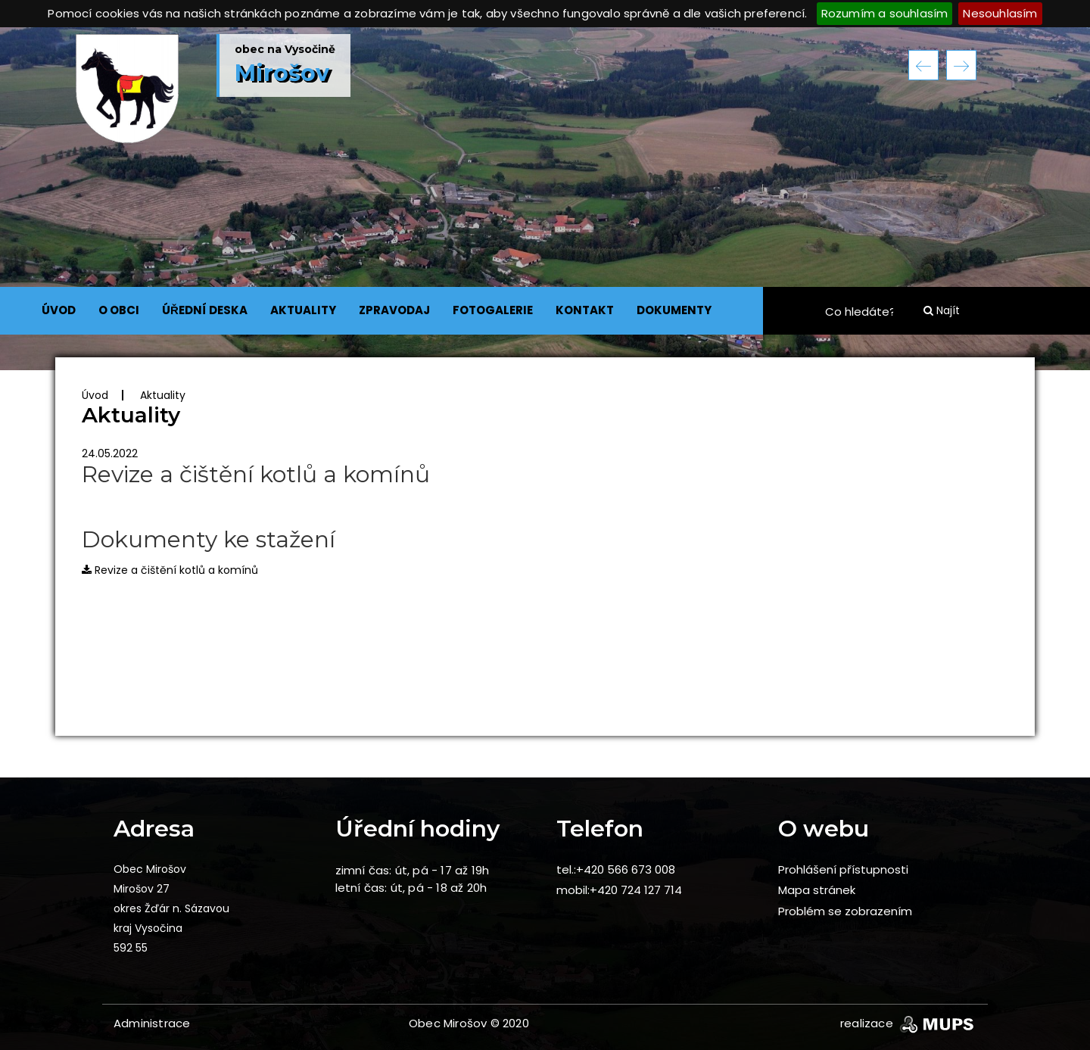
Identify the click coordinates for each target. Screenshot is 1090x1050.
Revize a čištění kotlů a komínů (170, 570)
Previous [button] (923, 65)
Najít (941, 310)
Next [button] (961, 65)
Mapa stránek (816, 890)
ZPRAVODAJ (394, 310)
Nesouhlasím (1000, 13)
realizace (908, 1023)
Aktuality (162, 395)
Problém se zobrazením (845, 911)
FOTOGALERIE (493, 310)
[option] (545, 198)
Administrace (152, 1023)
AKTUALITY (303, 310)
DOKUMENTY (674, 310)
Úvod (95, 395)
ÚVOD (59, 310)
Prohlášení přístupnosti (843, 869)
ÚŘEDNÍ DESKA (205, 310)
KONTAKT (585, 310)
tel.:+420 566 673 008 (615, 869)
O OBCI (118, 310)
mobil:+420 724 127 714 (619, 890)
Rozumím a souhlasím (884, 13)
